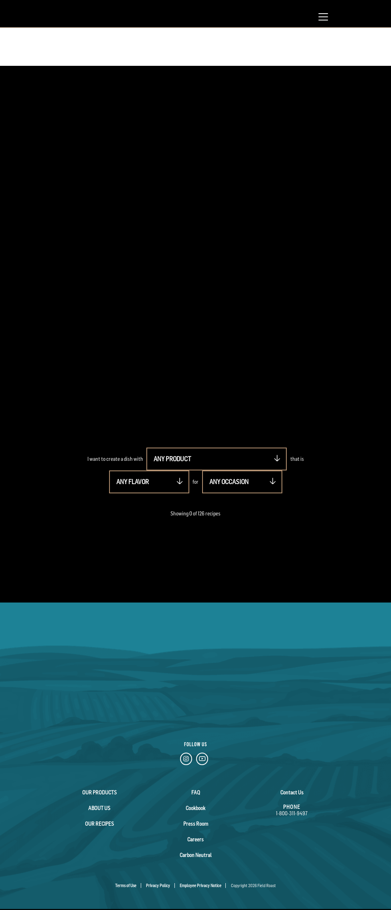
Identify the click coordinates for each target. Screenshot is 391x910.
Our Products (99, 792)
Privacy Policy (158, 885)
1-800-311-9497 (292, 813)
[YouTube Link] (202, 760)
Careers (195, 839)
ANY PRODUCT (172, 459)
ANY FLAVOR (132, 482)
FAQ (195, 792)
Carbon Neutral (196, 855)
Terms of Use (125, 885)
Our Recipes (99, 823)
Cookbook (195, 808)
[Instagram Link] (186, 760)
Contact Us (292, 792)
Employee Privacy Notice (200, 885)
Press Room (195, 823)
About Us (99, 808)
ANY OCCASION (229, 482)
